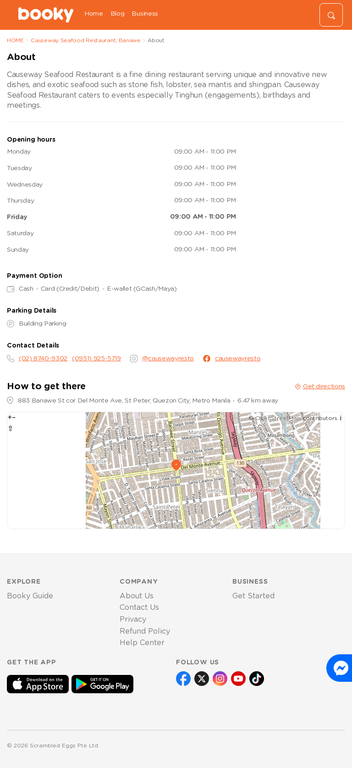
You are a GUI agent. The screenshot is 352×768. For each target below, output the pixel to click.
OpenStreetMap (278, 418)
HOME (15, 40)
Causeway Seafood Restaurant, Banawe (86, 40)
